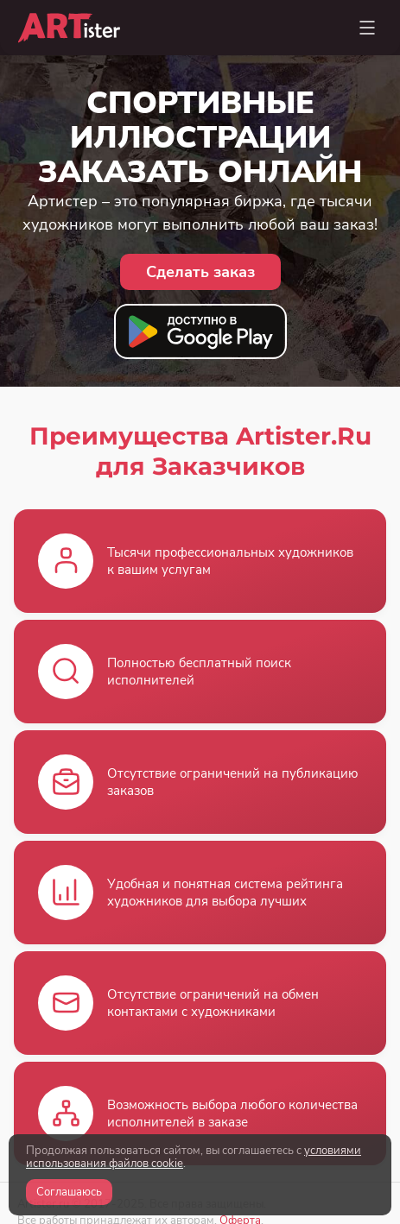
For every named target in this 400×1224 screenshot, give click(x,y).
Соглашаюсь (69, 1192)
